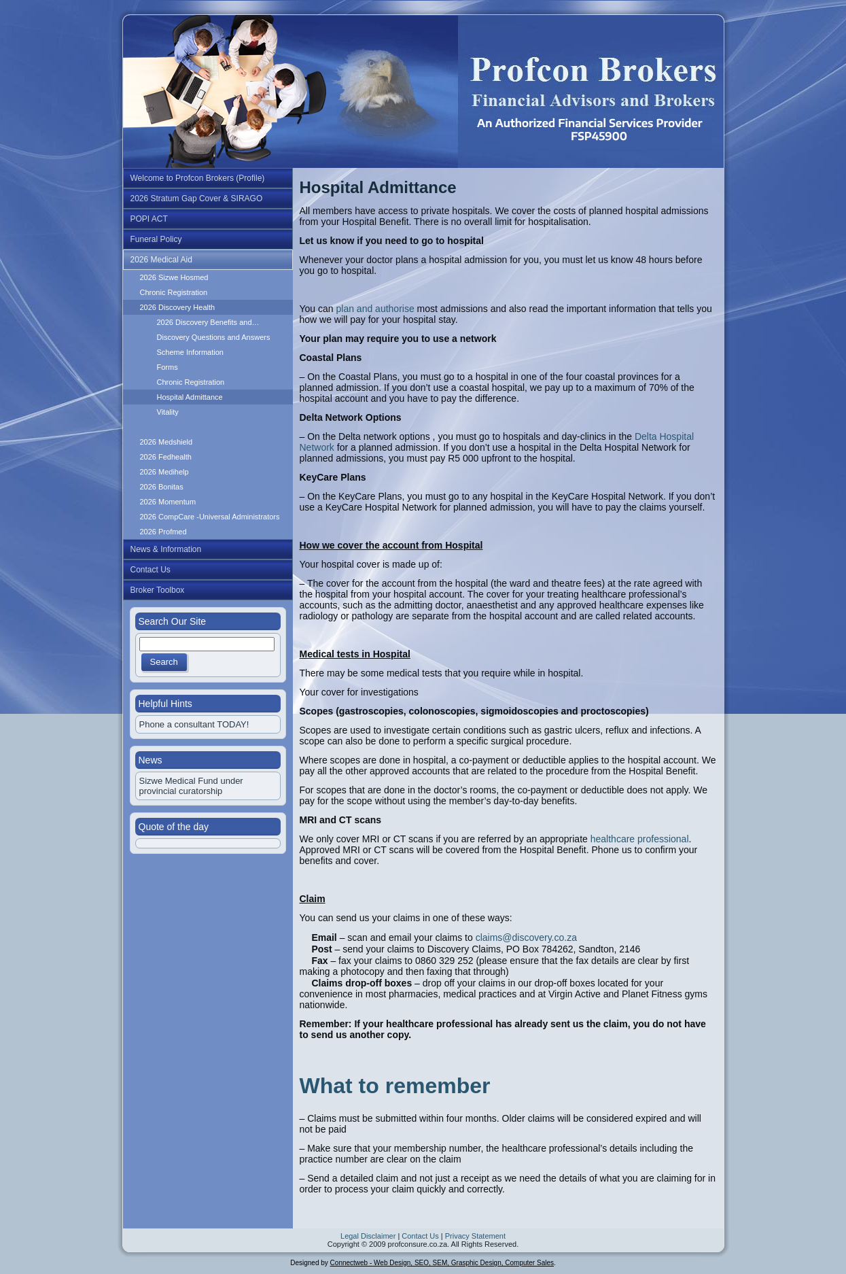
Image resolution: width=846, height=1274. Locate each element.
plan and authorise (375, 308)
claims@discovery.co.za (526, 937)
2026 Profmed (163, 532)
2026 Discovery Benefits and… (208, 322)
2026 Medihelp (164, 472)
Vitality (168, 412)
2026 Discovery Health (177, 307)
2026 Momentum (168, 502)
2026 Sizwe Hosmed (174, 277)
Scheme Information (190, 352)
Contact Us (420, 1236)
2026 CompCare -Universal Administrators (210, 517)
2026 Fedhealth (166, 457)
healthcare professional (640, 838)
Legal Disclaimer (367, 1236)
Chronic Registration (174, 292)
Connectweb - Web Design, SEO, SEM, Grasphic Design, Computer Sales (442, 1263)
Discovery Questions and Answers (213, 337)
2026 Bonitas (161, 487)
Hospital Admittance (190, 397)
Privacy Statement (475, 1236)
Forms (167, 367)
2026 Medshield (166, 442)
